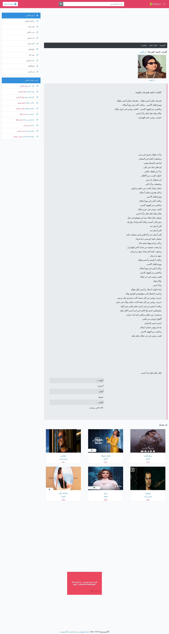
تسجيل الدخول (10, 4)
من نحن (77, 632)
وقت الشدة (32, 92)
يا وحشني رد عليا (30, 120)
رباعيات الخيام (31, 21)
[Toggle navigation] (164, 4)
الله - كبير (32, 86)
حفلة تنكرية (32, 131)
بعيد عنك (33, 55)
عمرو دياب (27, 125)
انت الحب (33, 72)
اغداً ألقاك (33, 66)
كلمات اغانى (153, 45)
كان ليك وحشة (31, 97)
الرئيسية (162, 45)
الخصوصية (63, 632)
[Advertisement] (105, 26)
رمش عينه (32, 114)
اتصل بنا (71, 632)
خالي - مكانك (31, 103)
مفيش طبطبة (31, 108)
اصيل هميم (21, 103)
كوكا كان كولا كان (30, 137)
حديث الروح (32, 60)
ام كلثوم (143, 52)
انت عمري (32, 38)
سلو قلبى (33, 49)
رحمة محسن (21, 131)
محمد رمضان (20, 108)
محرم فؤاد (23, 114)
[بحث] (61, 4)
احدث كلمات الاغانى (31, 80)
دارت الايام (32, 32)
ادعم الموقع (85, 632)
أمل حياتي (33, 44)
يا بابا (34, 125)
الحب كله (33, 27)
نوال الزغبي (23, 86)
